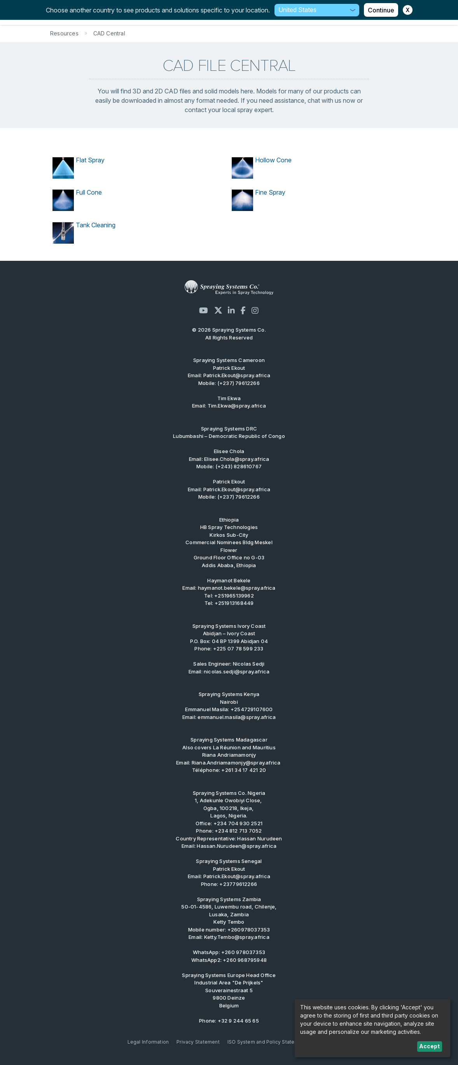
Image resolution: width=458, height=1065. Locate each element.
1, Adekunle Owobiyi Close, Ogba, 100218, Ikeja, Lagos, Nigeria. (229, 804)
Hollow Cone (273, 160)
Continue (381, 10)
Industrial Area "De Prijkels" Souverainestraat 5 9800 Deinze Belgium (229, 990)
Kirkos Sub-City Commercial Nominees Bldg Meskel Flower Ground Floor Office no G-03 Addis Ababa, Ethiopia (229, 546)
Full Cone (89, 192)
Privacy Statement (198, 1042)
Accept (429, 1046)
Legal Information (148, 1042)
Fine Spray (270, 192)
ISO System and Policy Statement (267, 1042)
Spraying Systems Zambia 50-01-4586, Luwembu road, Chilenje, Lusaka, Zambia (228, 906)
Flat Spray (90, 160)
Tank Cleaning (95, 225)
